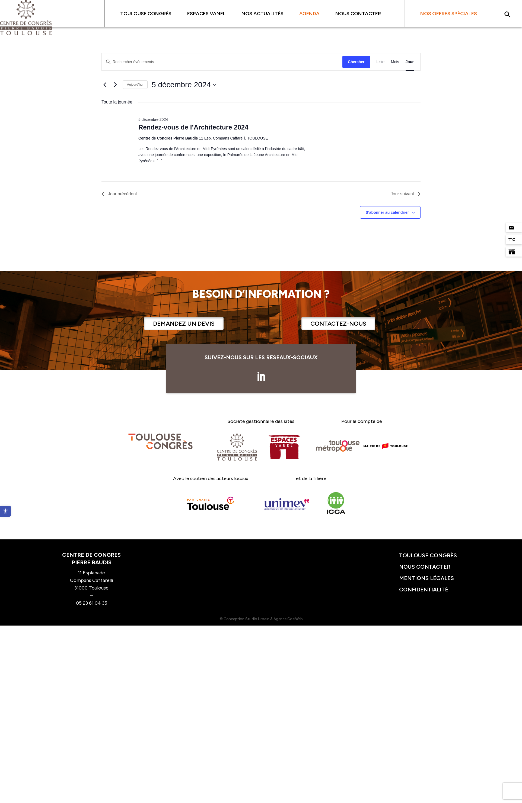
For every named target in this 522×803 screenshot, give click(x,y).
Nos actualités (262, 13)
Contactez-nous (338, 323)
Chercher (356, 62)
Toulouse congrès (428, 555)
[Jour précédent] (104, 85)
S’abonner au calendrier (387, 212)
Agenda (309, 13)
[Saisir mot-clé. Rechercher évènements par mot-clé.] (222, 61)
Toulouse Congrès (145, 13)
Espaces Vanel (206, 13)
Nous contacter (358, 13)
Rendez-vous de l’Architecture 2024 (193, 127)
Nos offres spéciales (448, 13)
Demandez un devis (184, 323)
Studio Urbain (257, 619)
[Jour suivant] (115, 85)
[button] (5, 511)
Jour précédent (119, 194)
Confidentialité (423, 589)
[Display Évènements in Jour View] (410, 61)
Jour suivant (406, 194)
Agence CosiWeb (288, 619)
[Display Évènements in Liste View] (381, 61)
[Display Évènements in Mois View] (395, 61)
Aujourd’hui (135, 84)
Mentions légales (426, 578)
